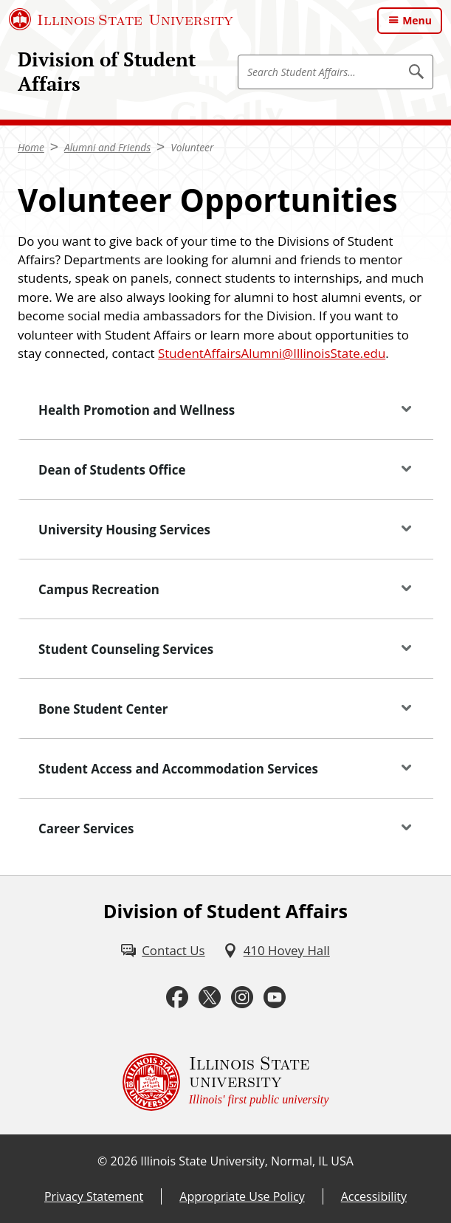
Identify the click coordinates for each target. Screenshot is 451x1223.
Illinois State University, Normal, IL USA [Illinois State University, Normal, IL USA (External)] (247, 1161)
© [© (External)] (102, 1161)
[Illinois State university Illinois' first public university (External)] (226, 1082)
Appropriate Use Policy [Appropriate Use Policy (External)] (241, 1196)
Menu (417, 20)
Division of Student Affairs (107, 71)
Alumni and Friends (107, 147)
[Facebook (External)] (177, 997)
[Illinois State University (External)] (121, 19)
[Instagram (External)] (242, 997)
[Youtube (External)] (274, 997)
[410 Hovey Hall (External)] (276, 950)
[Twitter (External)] (209, 997)
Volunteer (192, 147)
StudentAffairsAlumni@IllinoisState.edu (271, 353)
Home (31, 147)
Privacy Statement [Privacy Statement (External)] (93, 1196)
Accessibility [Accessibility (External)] (374, 1196)
